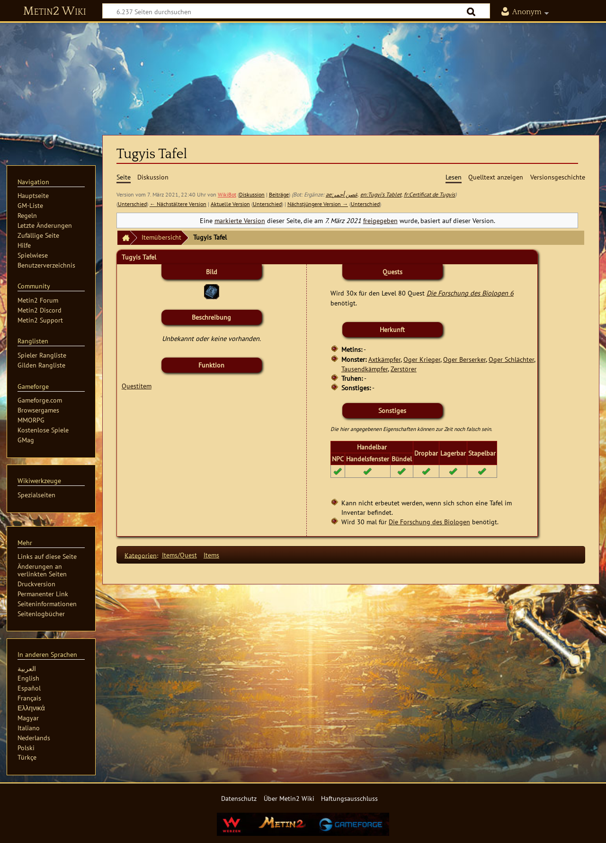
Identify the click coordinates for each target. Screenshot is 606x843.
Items (211, 554)
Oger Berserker (464, 359)
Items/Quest (179, 554)
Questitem (137, 385)
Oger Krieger (421, 359)
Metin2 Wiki (54, 11)
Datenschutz (239, 798)
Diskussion (252, 194)
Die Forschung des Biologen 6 (470, 292)
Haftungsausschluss (349, 798)
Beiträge (279, 194)
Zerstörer (404, 368)
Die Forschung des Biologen (429, 521)
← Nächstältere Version (178, 203)
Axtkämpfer (384, 359)
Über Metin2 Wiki (289, 798)
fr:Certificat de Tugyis (429, 194)
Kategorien (141, 554)
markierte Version (239, 220)
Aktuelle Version (230, 203)
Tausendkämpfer (364, 368)
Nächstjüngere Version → (317, 203)
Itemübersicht (161, 237)
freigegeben (380, 220)
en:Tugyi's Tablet (380, 194)
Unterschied (132, 203)
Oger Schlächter (511, 359)
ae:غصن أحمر (341, 194)
